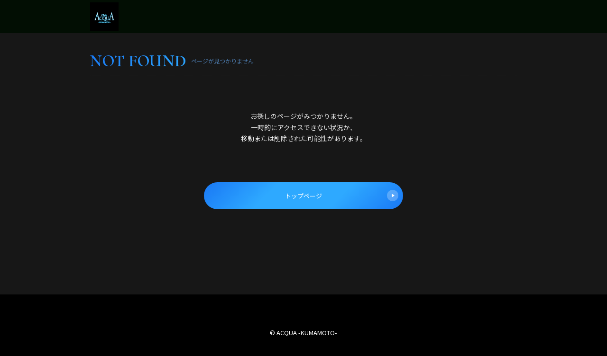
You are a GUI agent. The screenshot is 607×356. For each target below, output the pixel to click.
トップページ (341, 195)
